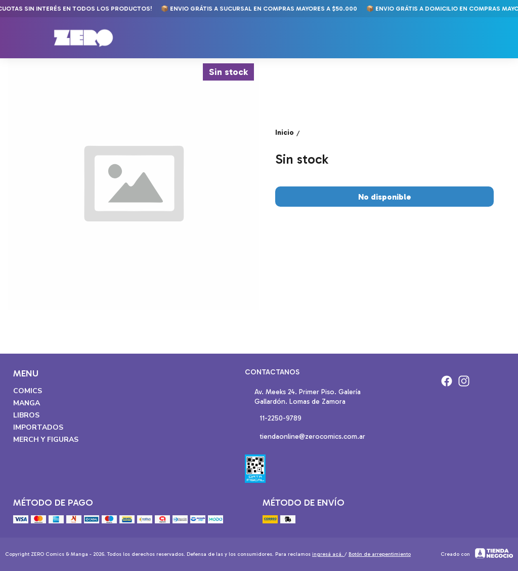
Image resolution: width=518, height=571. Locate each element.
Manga (26, 403)
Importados (38, 427)
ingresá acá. (328, 554)
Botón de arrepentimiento (380, 554)
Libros (26, 415)
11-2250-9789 (273, 419)
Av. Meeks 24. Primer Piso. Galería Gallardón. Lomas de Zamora (303, 397)
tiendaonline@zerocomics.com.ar (305, 437)
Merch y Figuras (45, 439)
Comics (27, 391)
